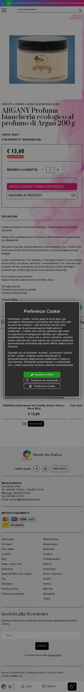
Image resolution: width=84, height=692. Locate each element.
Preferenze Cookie (42, 386)
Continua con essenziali (42, 380)
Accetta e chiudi (42, 374)
